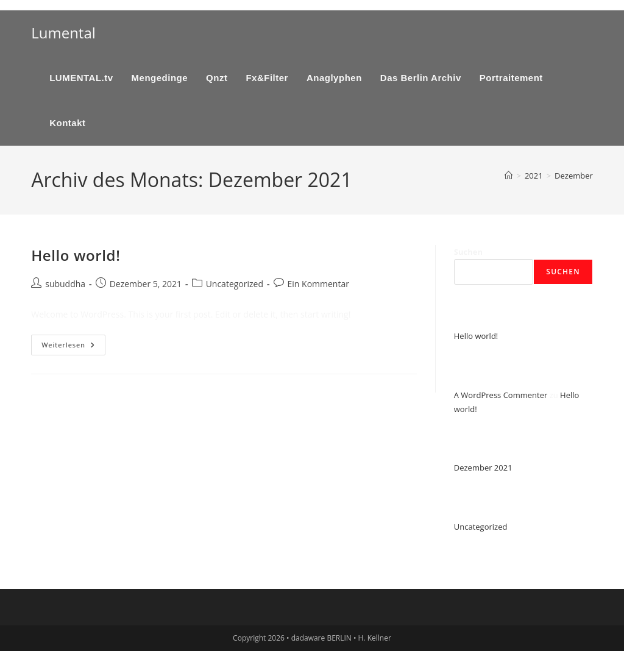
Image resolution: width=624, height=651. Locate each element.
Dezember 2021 (483, 467)
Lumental (63, 33)
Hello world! (75, 255)
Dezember (574, 175)
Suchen (468, 251)
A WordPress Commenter (501, 395)
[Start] (508, 175)
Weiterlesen (73, 347)
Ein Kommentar (318, 284)
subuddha (65, 284)
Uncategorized (234, 284)
